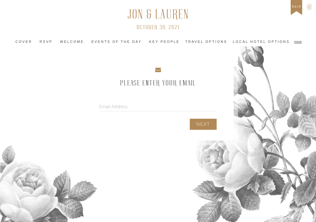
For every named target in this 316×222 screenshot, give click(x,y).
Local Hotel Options (261, 41)
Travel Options (206, 41)
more (298, 41)
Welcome (72, 41)
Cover (23, 41)
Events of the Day (116, 41)
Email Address (113, 106)
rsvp (296, 7)
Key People (164, 41)
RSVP (46, 41)
